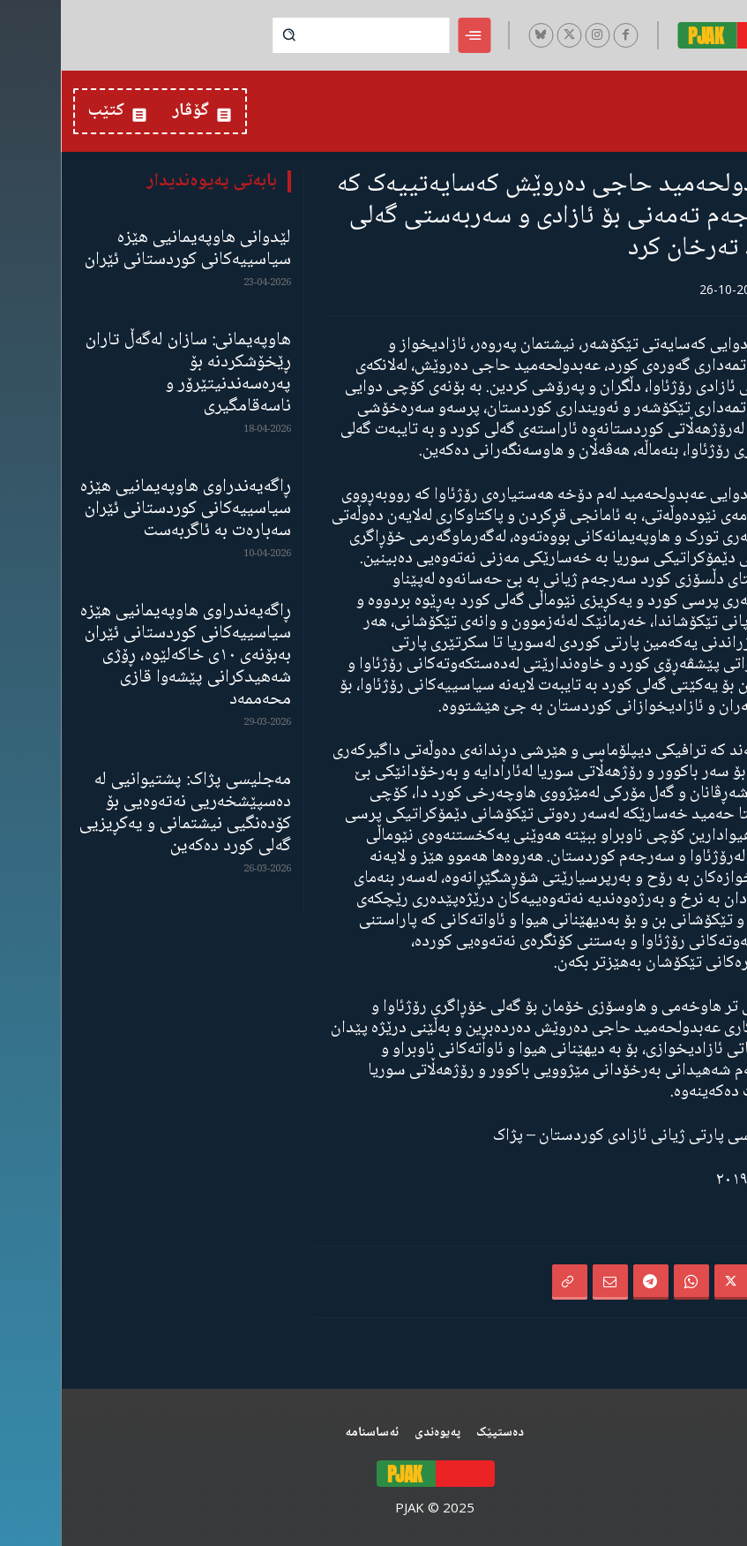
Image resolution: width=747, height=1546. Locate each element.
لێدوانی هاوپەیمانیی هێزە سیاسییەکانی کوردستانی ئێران (127, 248)
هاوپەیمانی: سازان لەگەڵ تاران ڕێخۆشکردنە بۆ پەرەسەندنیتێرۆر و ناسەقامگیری (127, 373)
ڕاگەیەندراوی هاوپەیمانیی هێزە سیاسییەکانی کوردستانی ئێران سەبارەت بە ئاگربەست (124, 509)
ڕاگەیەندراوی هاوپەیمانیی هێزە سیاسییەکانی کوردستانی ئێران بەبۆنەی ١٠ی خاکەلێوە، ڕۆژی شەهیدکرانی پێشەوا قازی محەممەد (124, 655)
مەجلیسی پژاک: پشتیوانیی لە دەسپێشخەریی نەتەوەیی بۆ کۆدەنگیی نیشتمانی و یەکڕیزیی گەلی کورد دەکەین (124, 813)
